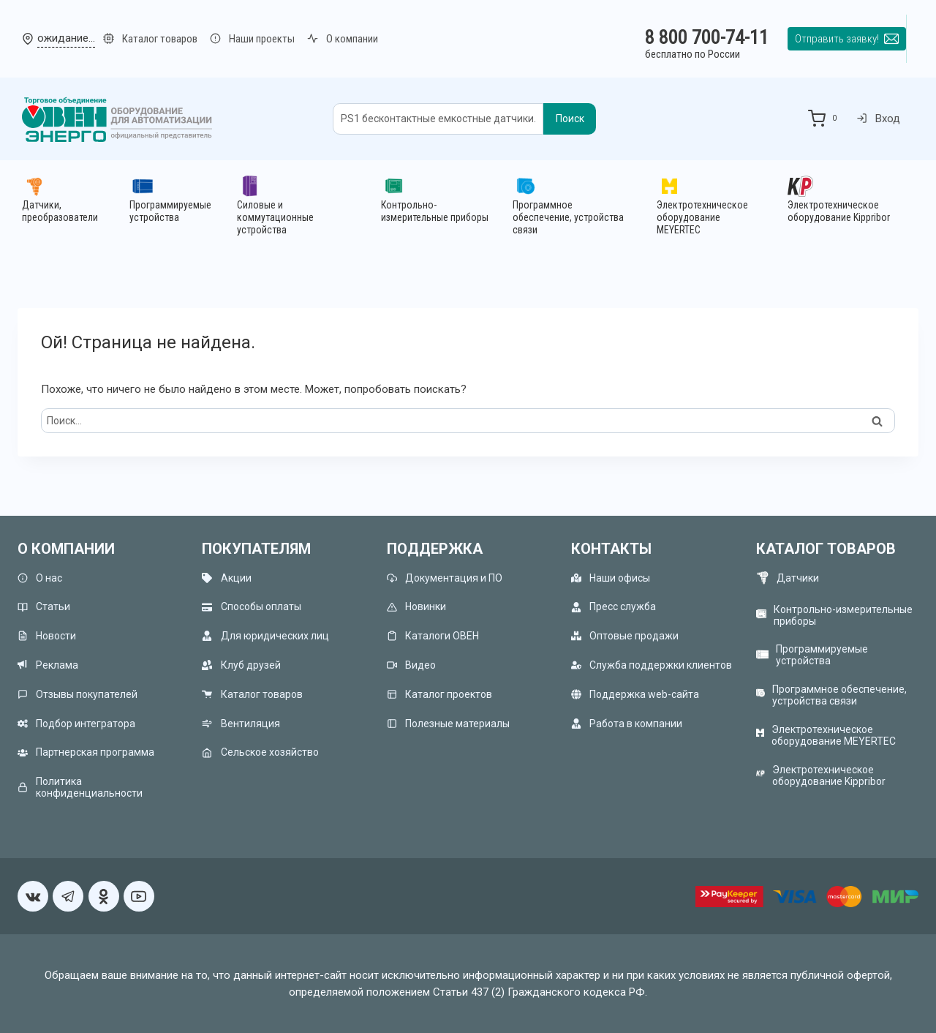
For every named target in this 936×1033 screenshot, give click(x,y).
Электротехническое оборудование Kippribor (829, 775)
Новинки (416, 607)
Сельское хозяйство (260, 752)
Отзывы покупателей (77, 694)
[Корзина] (825, 118)
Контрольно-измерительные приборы (843, 615)
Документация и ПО (444, 577)
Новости (47, 636)
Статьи (44, 607)
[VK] (33, 896)
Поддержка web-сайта (635, 694)
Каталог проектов (439, 694)
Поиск (570, 118)
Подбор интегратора (76, 723)
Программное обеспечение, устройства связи (839, 695)
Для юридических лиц (265, 636)
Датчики (798, 578)
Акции (226, 577)
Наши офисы (610, 577)
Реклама (48, 664)
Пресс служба (613, 607)
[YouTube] (139, 896)
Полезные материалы (448, 723)
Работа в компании (626, 723)
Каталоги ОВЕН (433, 636)
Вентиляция (240, 723)
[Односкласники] (103, 896)
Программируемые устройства (822, 654)
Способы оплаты (251, 607)
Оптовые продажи (625, 636)
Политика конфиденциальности (80, 787)
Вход (878, 118)
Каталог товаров (252, 694)
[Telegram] (68, 896)
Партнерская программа (86, 752)
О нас (40, 577)
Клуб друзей (241, 664)
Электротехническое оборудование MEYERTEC (833, 735)
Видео (411, 664)
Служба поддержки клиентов (651, 664)
